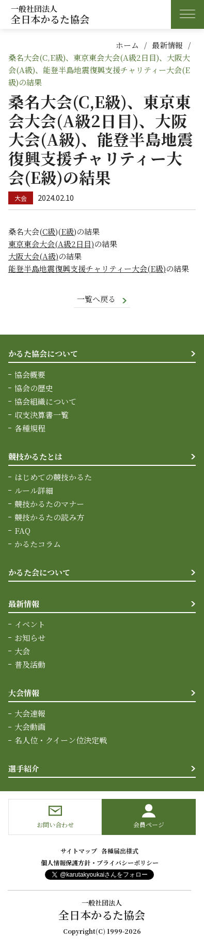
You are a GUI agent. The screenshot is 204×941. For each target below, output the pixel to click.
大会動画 (29, 726)
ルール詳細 (33, 490)
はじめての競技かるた (53, 477)
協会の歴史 (33, 387)
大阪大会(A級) (33, 256)
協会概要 (29, 374)
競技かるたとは (35, 456)
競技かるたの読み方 (49, 517)
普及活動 (29, 664)
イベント (29, 624)
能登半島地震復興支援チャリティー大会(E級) (87, 268)
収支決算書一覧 (41, 414)
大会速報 (29, 713)
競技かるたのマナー (49, 503)
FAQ (22, 530)
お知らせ (29, 637)
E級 (67, 231)
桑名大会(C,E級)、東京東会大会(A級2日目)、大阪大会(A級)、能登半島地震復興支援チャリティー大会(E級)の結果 (99, 70)
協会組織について (45, 401)
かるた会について (39, 572)
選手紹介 (23, 768)
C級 (48, 231)
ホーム (127, 45)
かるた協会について (43, 353)
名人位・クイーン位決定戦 (60, 740)
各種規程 (29, 428)
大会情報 (23, 692)
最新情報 (167, 45)
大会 (22, 651)
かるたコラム (37, 543)
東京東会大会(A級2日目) (51, 243)
